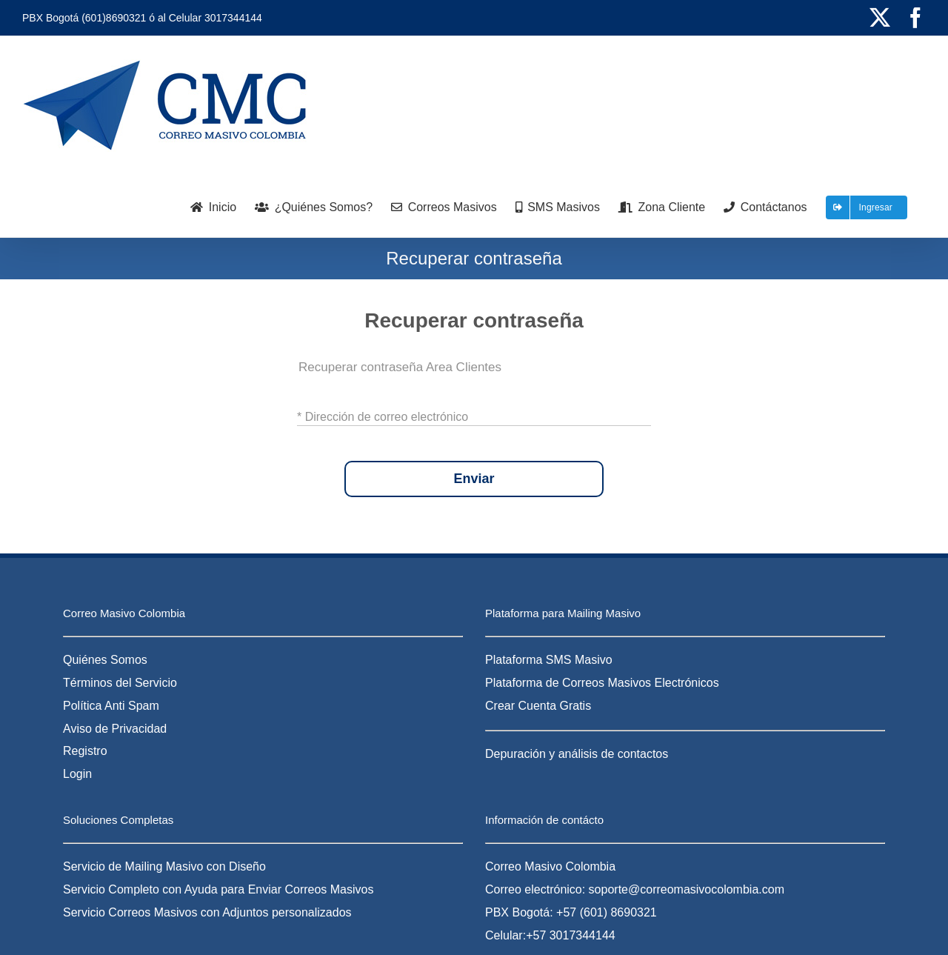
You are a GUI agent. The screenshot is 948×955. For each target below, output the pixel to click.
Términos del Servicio (120, 682)
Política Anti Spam (111, 705)
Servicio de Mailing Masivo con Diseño (164, 866)
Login (77, 774)
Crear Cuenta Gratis (538, 705)
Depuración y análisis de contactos (576, 754)
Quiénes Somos (105, 659)
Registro (85, 751)
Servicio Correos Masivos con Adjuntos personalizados (207, 912)
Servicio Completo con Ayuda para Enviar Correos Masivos (218, 889)
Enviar (473, 479)
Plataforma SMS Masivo (548, 659)
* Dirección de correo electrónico (382, 416)
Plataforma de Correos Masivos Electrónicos (602, 682)
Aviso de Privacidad (115, 728)
